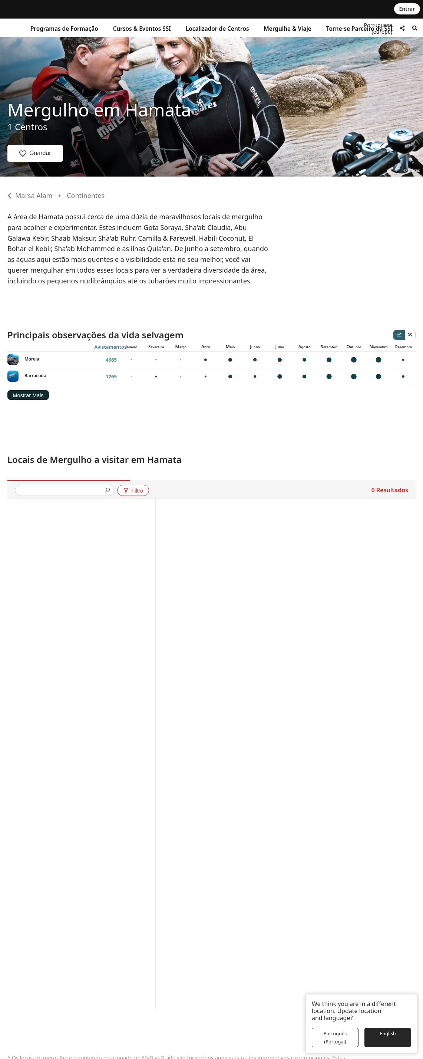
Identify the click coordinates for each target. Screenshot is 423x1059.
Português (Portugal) (335, 1037)
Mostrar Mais (28, 395)
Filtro (133, 491)
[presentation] (61, 491)
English (388, 1033)
